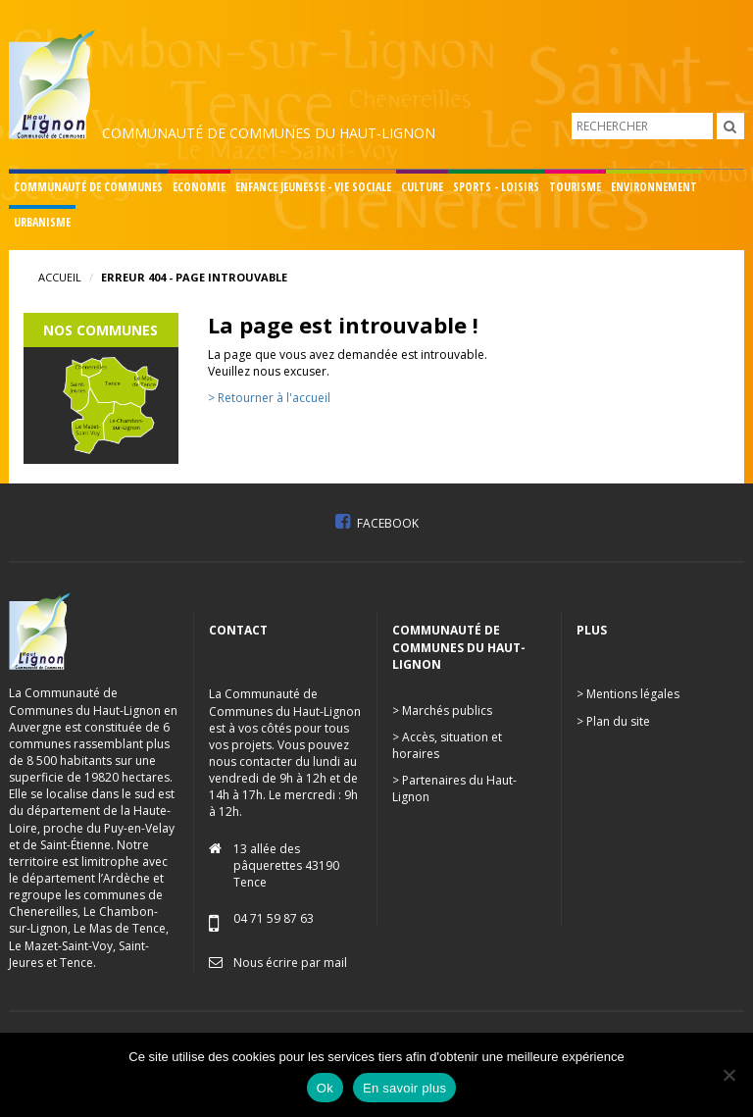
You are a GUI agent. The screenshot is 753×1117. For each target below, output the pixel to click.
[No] (728, 1075)
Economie (199, 186)
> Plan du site (613, 721)
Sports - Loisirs (496, 186)
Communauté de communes (88, 186)
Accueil (59, 277)
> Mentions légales (628, 693)
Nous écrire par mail (290, 962)
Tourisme (575, 186)
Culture (422, 186)
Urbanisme (42, 222)
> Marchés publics (442, 710)
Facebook (377, 523)
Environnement (654, 186)
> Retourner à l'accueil (269, 397)
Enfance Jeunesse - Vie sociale (313, 186)
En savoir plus (404, 1088)
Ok (325, 1088)
